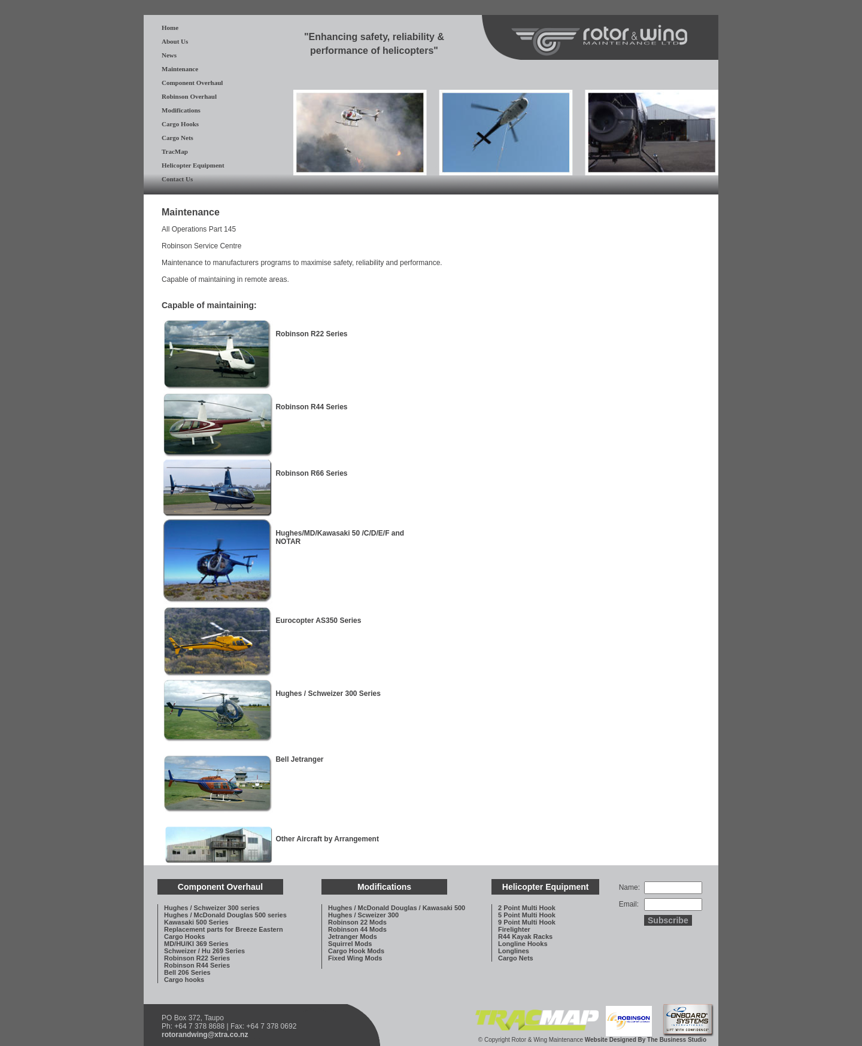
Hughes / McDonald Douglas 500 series (225, 915)
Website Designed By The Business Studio (645, 1039)
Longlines (513, 950)
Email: (629, 904)
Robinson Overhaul (189, 96)
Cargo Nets (177, 137)
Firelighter (514, 929)
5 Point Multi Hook (527, 915)
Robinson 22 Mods (357, 922)
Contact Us (177, 179)
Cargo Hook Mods (356, 950)
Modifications (181, 110)
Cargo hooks (184, 979)
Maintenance (180, 68)
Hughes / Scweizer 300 (363, 915)
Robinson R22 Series (197, 958)
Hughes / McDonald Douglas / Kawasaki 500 (396, 907)
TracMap (175, 151)
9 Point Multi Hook (527, 922)
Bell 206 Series (187, 972)
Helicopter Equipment (193, 165)
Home (170, 27)
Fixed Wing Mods (355, 958)
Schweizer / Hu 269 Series (204, 950)
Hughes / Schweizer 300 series (212, 907)
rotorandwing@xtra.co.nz (205, 1034)
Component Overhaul (192, 82)
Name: (629, 887)
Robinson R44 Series (197, 965)
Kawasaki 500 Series (196, 922)
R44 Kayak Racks (525, 936)
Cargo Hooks (180, 123)
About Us (175, 41)
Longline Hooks (523, 943)
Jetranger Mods (352, 936)
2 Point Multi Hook (527, 907)
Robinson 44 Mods (357, 929)
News (169, 55)
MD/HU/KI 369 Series (196, 943)
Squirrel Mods (350, 943)
